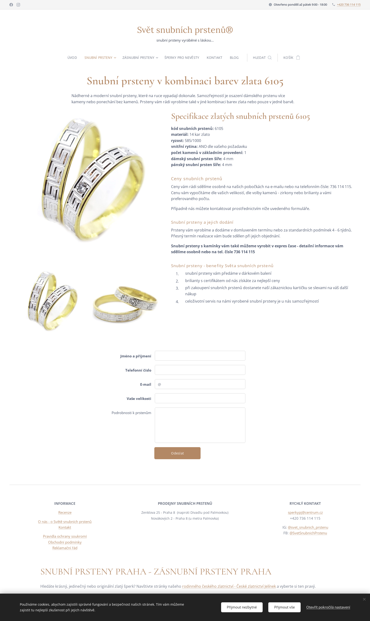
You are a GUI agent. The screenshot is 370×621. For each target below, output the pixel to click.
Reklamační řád (64, 547)
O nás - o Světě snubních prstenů (65, 521)
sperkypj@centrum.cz (305, 512)
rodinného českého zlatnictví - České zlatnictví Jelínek (229, 586)
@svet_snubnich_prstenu (308, 527)
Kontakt (65, 527)
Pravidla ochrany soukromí (65, 536)
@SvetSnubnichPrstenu (308, 533)
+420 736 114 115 (349, 4)
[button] (263, 58)
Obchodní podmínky (65, 542)
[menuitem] (73, 58)
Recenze (64, 512)
